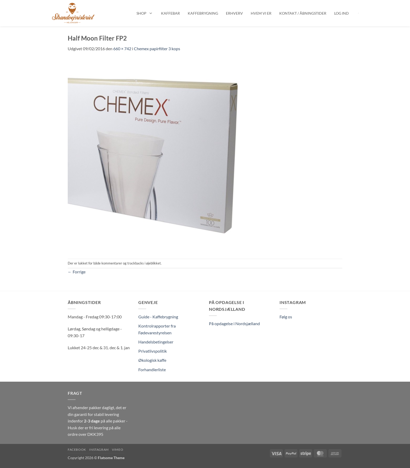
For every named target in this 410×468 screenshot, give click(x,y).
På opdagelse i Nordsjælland (234, 323)
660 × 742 (122, 48)
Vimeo (117, 450)
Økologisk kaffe (152, 360)
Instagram (99, 450)
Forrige (77, 271)
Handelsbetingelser (155, 341)
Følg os (286, 316)
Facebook (77, 450)
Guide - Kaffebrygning (158, 316)
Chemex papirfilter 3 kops (157, 48)
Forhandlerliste (152, 369)
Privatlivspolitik (152, 350)
